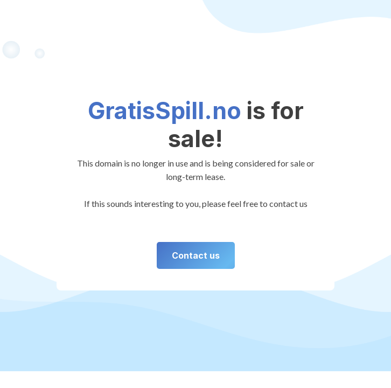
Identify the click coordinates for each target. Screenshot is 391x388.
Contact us (196, 255)
